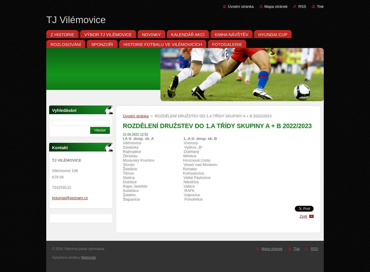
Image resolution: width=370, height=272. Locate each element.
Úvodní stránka (241, 6)
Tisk (320, 6)
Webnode (88, 258)
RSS (302, 6)
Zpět (303, 216)
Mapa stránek (276, 6)
